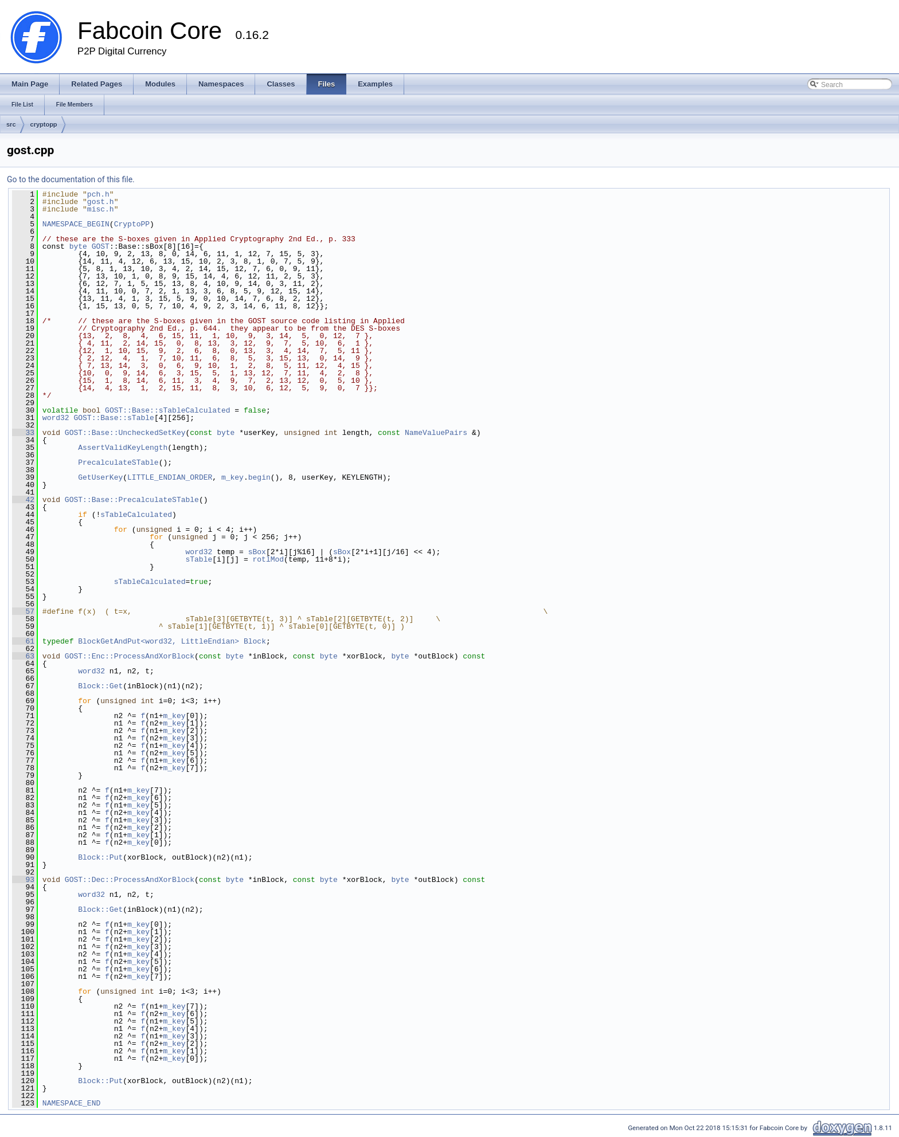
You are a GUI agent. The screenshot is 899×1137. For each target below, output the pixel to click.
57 (23, 611)
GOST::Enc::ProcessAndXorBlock (129, 656)
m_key (232, 477)
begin (259, 477)
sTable (198, 559)
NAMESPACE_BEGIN (76, 224)
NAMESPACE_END (71, 1103)
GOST (101, 246)
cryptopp (43, 124)
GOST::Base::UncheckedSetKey (125, 433)
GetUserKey (100, 477)
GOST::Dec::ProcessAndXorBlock (129, 880)
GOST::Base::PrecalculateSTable (132, 500)
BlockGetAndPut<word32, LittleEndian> (158, 641)
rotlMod (268, 559)
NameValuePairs (436, 433)
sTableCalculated (136, 514)
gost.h (100, 202)
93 (23, 880)
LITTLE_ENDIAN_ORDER (169, 477)
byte (78, 246)
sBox (257, 552)
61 (23, 641)
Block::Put (100, 857)
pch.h (98, 194)
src (11, 124)
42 (23, 500)
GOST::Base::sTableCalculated (167, 410)
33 (23, 433)
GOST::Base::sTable (113, 418)
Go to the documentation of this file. (71, 179)
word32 (55, 418)
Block (255, 641)
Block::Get (100, 686)
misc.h (100, 209)
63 (23, 656)
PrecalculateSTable (118, 462)
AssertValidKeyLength (122, 447)
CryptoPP (132, 224)
